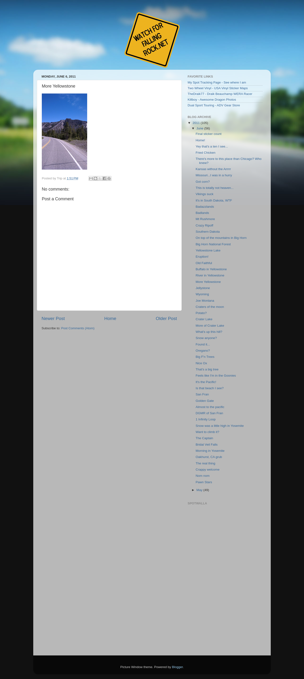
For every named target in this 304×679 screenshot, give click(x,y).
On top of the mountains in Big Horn (221, 238)
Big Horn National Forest (213, 244)
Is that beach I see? (210, 388)
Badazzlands (205, 206)
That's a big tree (207, 369)
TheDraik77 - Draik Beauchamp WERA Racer (220, 94)
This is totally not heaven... (215, 188)
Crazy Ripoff (204, 225)
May (199, 490)
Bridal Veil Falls (207, 444)
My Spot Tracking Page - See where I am (217, 82)
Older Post (166, 318)
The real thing (205, 463)
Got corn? (203, 181)
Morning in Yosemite (210, 451)
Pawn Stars (204, 482)
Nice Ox (201, 363)
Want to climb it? (207, 432)
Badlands (202, 213)
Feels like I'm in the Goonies (216, 375)
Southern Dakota (208, 231)
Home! (200, 140)
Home (110, 318)
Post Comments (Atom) (78, 328)
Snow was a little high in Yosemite (220, 426)
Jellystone (203, 288)
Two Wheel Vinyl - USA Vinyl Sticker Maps (218, 88)
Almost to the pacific (210, 407)
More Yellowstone (208, 282)
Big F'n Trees (205, 357)
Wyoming (202, 294)
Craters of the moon (210, 307)
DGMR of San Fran (209, 413)
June (200, 128)
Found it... (203, 344)
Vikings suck (205, 194)
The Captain (204, 438)
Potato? (201, 313)
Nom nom (203, 475)
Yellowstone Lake (208, 250)
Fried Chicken (205, 152)
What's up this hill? (209, 332)
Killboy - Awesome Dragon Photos (212, 99)
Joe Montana (205, 300)
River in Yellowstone (210, 275)
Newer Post (53, 318)
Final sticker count (209, 134)
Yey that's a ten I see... (212, 146)
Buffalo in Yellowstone (211, 269)
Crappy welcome (208, 469)
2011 (197, 123)
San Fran (202, 394)
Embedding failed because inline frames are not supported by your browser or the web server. (224, 578)
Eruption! (202, 256)
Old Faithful (204, 263)
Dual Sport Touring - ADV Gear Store (214, 105)
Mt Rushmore (205, 219)
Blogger (177, 667)
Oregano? (203, 350)
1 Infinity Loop (206, 419)
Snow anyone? (206, 338)
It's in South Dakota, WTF (214, 200)
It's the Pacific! (206, 382)
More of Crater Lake (210, 325)
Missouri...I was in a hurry (214, 175)
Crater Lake (204, 319)
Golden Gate (205, 401)
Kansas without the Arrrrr (213, 169)
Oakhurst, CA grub (209, 457)
